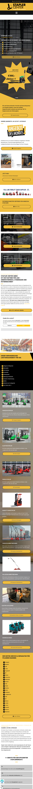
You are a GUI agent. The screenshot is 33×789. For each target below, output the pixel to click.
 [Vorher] (1, 57)
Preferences (10, 325)
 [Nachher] (31, 57)
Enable (24, 325)
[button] (16, 1)
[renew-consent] (1, 787)
